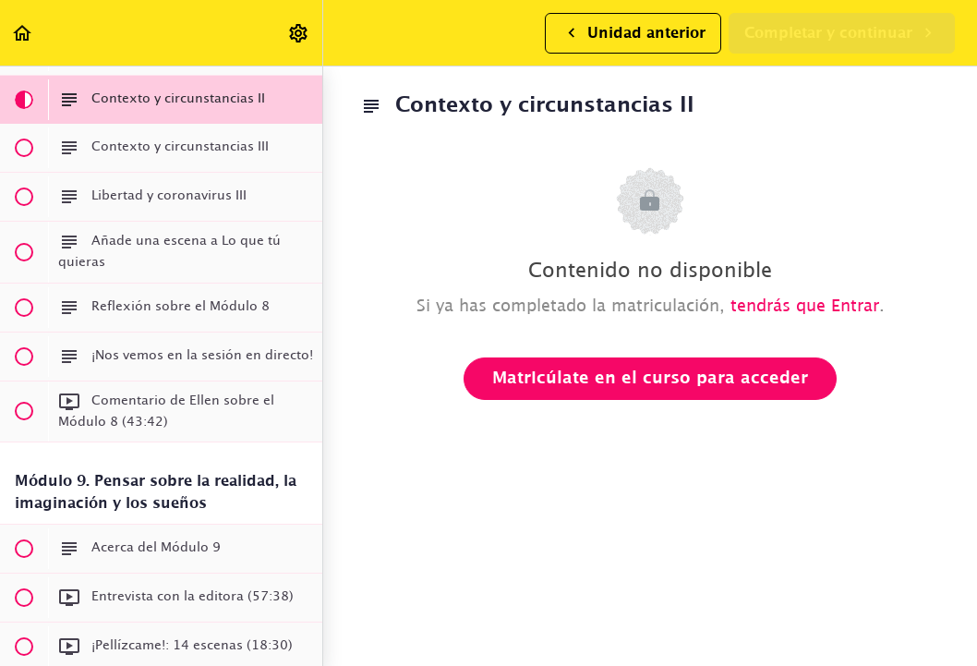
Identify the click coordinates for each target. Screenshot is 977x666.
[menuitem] (299, 33)
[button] (23, 33)
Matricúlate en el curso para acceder (650, 378)
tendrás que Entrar (804, 306)
